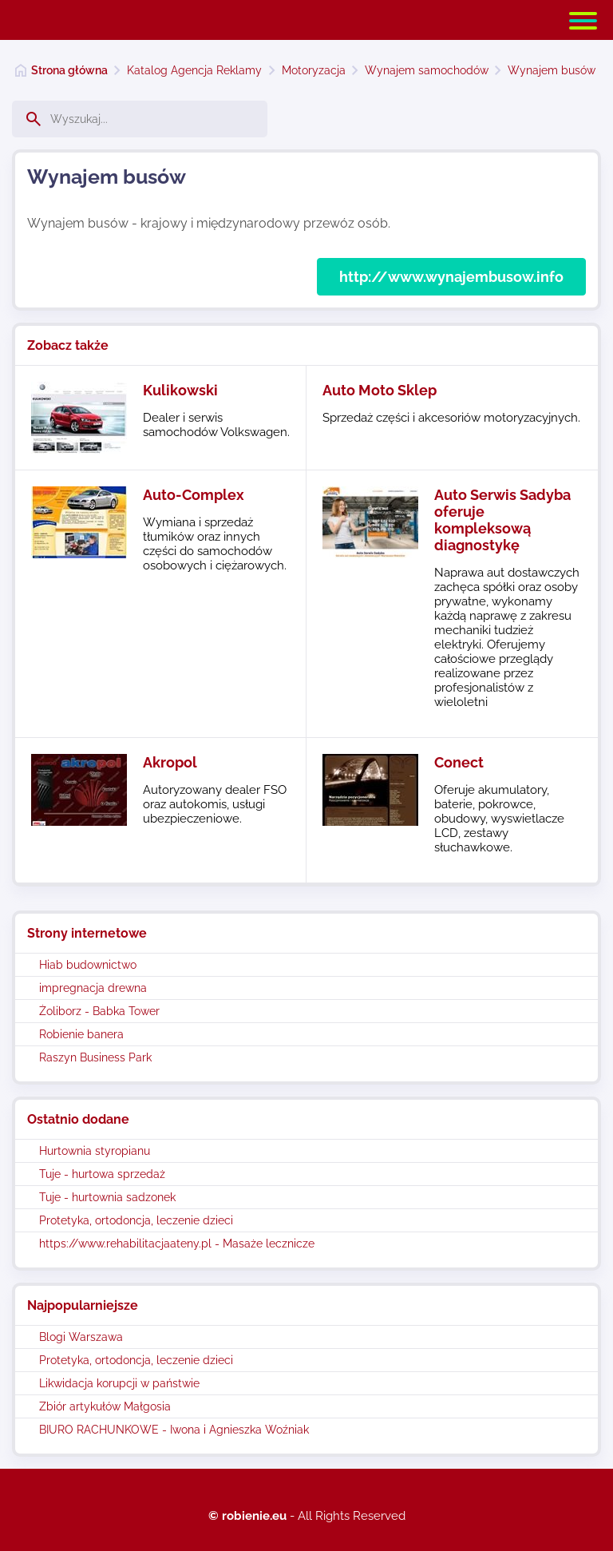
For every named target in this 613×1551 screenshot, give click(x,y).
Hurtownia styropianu (94, 1150)
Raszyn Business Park (95, 1057)
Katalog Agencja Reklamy (194, 70)
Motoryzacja (314, 70)
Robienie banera (81, 1034)
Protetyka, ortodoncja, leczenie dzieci (136, 1220)
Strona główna (69, 70)
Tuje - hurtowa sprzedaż (102, 1174)
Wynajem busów (551, 70)
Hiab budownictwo (87, 964)
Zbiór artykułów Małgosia (105, 1406)
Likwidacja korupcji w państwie (119, 1383)
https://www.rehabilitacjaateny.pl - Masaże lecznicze (176, 1243)
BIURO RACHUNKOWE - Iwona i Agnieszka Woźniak (174, 1429)
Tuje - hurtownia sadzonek (107, 1197)
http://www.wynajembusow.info (451, 276)
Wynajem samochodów (426, 70)
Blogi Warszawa (81, 1337)
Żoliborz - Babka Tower (99, 1011)
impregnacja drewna (93, 988)
